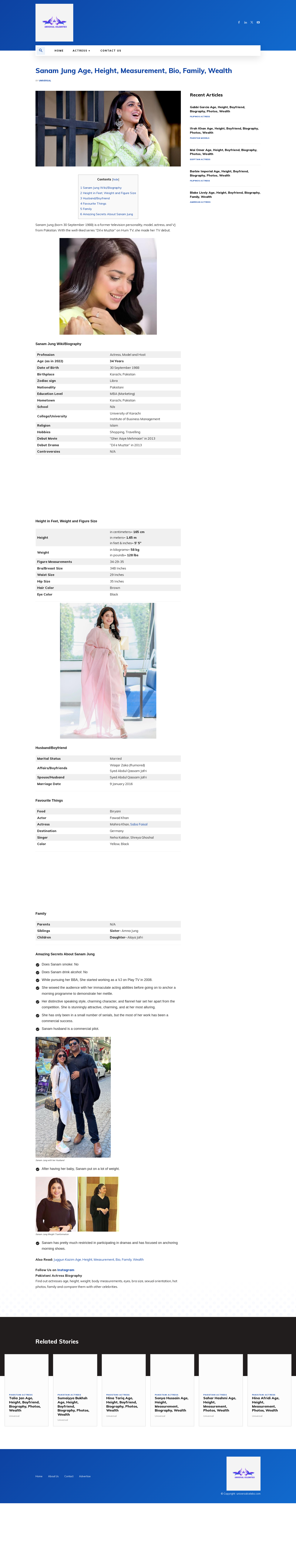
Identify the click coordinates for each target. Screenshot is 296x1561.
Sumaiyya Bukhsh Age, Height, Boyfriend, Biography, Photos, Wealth (73, 1407)
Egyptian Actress (201, 160)
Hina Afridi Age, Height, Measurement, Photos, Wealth (265, 1405)
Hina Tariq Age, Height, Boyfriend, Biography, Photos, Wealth (122, 1405)
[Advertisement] (108, 485)
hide (115, 179)
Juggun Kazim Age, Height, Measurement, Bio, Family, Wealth (99, 1259)
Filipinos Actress (200, 117)
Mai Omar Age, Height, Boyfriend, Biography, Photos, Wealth (218, 152)
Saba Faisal (138, 824)
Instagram (65, 1270)
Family (86, 209)
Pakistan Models (200, 138)
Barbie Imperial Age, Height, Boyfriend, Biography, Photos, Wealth (223, 174)
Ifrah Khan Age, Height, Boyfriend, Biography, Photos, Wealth (219, 131)
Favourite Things (93, 203)
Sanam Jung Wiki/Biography (101, 188)
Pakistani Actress (21, 1396)
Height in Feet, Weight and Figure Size (108, 193)
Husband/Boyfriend (95, 198)
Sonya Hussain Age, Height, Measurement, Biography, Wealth (171, 1405)
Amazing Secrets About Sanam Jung (106, 214)
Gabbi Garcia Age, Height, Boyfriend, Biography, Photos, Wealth (221, 109)
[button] (41, 50)
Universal (45, 81)
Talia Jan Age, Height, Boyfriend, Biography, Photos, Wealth (25, 1405)
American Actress (201, 203)
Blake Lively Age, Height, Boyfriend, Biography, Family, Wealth (220, 195)
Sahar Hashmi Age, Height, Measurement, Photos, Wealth (219, 1405)
